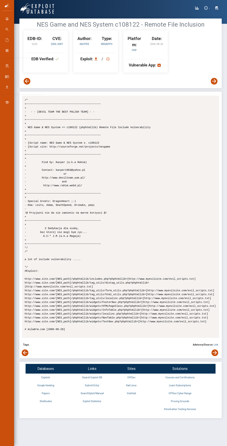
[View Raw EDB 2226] (108, 59)
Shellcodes (46, 401)
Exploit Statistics (92, 401)
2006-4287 (57, 44)
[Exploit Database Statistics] (197, 8)
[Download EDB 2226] (97, 59)
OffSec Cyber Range (180, 393)
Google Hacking (45, 385)
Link (216, 344)
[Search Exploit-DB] (217, 8)
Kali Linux (131, 385)
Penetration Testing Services (180, 409)
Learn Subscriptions (180, 385)
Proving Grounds (180, 401)
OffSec (131, 377)
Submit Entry (92, 385)
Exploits (45, 377)
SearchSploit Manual (92, 393)
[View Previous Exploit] (27, 81)
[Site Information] (207, 8)
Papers (46, 393)
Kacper (84, 44)
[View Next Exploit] (214, 81)
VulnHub (131, 393)
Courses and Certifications (180, 377)
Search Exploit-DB (92, 377)
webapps (107, 44)
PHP (134, 50)
